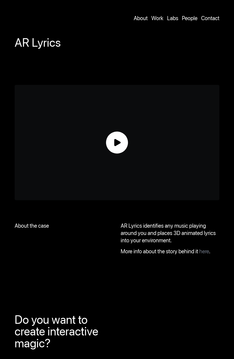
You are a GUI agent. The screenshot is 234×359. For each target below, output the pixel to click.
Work (157, 18)
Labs (172, 18)
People (189, 18)
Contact (210, 18)
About (141, 18)
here (204, 251)
